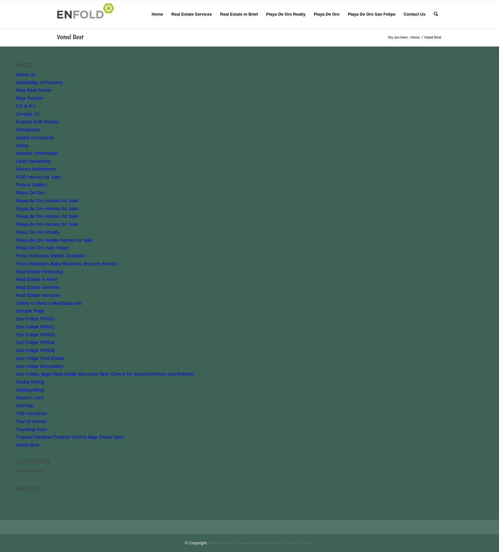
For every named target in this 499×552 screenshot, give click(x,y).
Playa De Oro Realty (38, 232)
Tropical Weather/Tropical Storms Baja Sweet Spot (69, 437)
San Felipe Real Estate (40, 358)
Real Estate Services (38, 295)
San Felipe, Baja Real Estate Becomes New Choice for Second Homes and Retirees (105, 373)
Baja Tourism (29, 98)
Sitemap (24, 405)
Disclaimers (28, 129)
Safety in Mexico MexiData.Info (49, 303)
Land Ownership (33, 161)
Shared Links (30, 397)
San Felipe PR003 (35, 334)
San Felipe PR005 (35, 350)
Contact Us (27, 114)
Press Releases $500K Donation (50, 255)
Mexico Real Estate (228, 543)
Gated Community (35, 137)
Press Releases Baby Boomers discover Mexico (66, 263)
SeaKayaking (30, 389)
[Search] (436, 14)
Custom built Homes (37, 121)
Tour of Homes (31, 421)
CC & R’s (25, 106)
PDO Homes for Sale (38, 177)
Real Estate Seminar (38, 287)
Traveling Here (31, 429)
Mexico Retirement (36, 169)
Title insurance (31, 413)
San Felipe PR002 (35, 326)
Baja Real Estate (34, 90)
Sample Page (30, 310)
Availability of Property (39, 82)
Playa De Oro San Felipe (42, 247)
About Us (26, 74)
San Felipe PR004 (35, 342)
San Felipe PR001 (35, 318)
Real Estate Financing (39, 271)
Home (22, 145)
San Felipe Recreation (39, 366)
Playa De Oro (30, 192)
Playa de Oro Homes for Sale (47, 200)
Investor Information (37, 153)
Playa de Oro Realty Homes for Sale (54, 240)
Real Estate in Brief (36, 279)
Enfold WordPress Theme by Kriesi (282, 543)
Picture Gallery (31, 184)
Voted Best (70, 37)
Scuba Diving (30, 381)
